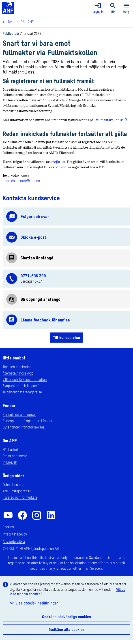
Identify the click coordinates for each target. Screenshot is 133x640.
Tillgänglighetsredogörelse (22, 392)
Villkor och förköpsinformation (25, 379)
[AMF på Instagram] (36, 515)
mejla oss (58, 162)
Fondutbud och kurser (19, 414)
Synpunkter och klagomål (21, 386)
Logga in (97, 8)
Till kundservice (66, 337)
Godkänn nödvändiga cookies (66, 616)
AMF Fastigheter (15, 491)
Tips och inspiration (17, 367)
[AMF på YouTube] (8, 515)
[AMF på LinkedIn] (51, 515)
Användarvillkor (14, 541)
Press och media (15, 456)
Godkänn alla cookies (67, 629)
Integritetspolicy (15, 534)
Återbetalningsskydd (18, 373)
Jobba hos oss (13, 484)
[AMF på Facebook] (22, 515)
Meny (126, 8)
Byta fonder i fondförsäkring (23, 427)
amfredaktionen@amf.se (21, 180)
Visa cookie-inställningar (34, 602)
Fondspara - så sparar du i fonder (27, 421)
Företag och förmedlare (20, 497)
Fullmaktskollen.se (109, 120)
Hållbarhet (10, 449)
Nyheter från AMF (18, 22)
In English (10, 462)
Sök (113, 8)
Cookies (8, 527)
